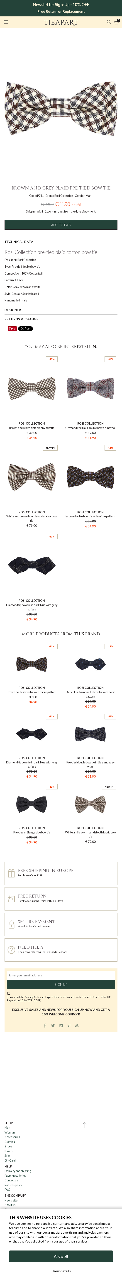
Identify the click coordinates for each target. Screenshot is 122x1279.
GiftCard (10, 1160)
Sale (7, 1155)
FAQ (7, 1189)
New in (9, 1151)
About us (10, 1205)
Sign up (61, 984)
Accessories (12, 1137)
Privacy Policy (33, 997)
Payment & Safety (15, 1176)
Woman (10, 1132)
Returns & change (21, 319)
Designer (13, 310)
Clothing (10, 1142)
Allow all (61, 1256)
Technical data (19, 242)
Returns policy (13, 1185)
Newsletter (12, 1200)
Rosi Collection (63, 195)
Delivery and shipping (18, 1171)
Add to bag (61, 225)
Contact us (11, 1180)
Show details (61, 1271)
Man (7, 1127)
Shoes (8, 1146)
